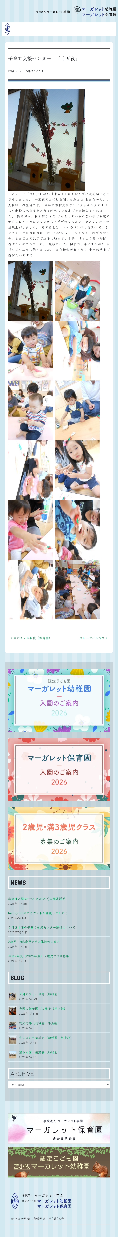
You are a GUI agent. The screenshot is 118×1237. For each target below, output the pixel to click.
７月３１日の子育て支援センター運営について (41, 927)
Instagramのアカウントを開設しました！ (38, 912)
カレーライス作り (93, 637)
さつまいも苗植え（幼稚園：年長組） (46, 1037)
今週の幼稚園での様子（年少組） (43, 1008)
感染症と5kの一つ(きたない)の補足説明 (36, 898)
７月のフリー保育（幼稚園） (40, 994)
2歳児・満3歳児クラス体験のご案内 (34, 941)
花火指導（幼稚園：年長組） (40, 1023)
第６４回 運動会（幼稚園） (40, 1052)
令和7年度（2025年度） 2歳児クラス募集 (38, 955)
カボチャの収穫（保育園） (31, 637)
